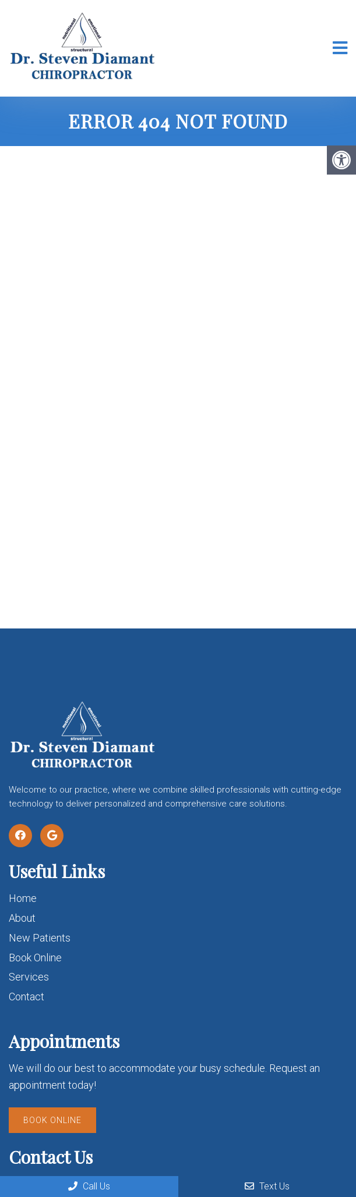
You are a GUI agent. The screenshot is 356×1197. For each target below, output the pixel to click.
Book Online (35, 957)
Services (29, 977)
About (22, 918)
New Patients (40, 938)
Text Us (267, 1186)
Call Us (89, 1186)
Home (23, 898)
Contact (26, 996)
